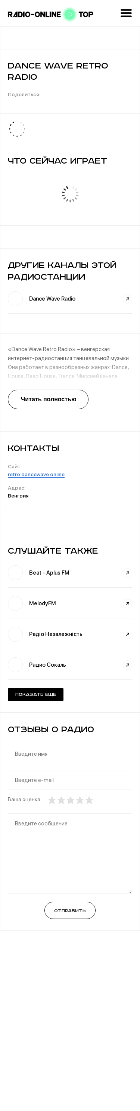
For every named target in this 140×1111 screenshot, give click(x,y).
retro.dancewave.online (36, 474)
